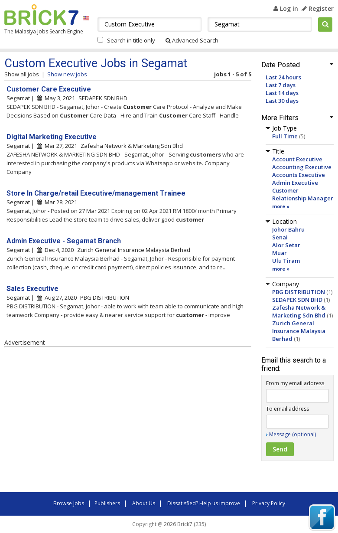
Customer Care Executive (48, 89)
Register (318, 8)
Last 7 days (281, 85)
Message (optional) (292, 434)
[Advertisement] (125, 421)
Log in (285, 8)
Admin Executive (295, 182)
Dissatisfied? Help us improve (203, 503)
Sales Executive (32, 288)
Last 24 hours (283, 77)
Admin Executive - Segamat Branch (63, 241)
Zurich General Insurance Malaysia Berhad (298, 331)
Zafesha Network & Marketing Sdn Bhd (298, 311)
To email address (287, 408)
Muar (279, 253)
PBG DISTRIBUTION (298, 292)
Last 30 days (282, 101)
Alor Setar (286, 245)
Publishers (107, 503)
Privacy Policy (268, 503)
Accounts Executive (298, 175)
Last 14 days (282, 93)
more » (280, 206)
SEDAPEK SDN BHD (297, 300)
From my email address (295, 383)
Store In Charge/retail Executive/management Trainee (95, 193)
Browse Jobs (68, 503)
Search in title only (131, 40)
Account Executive (297, 159)
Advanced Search (192, 40)
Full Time (285, 136)
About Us (143, 503)
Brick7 (41, 14)
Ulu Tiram (286, 261)
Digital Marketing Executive (51, 137)
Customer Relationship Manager (302, 194)
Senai (280, 237)
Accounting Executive (302, 167)
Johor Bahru (288, 229)
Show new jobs (67, 74)
